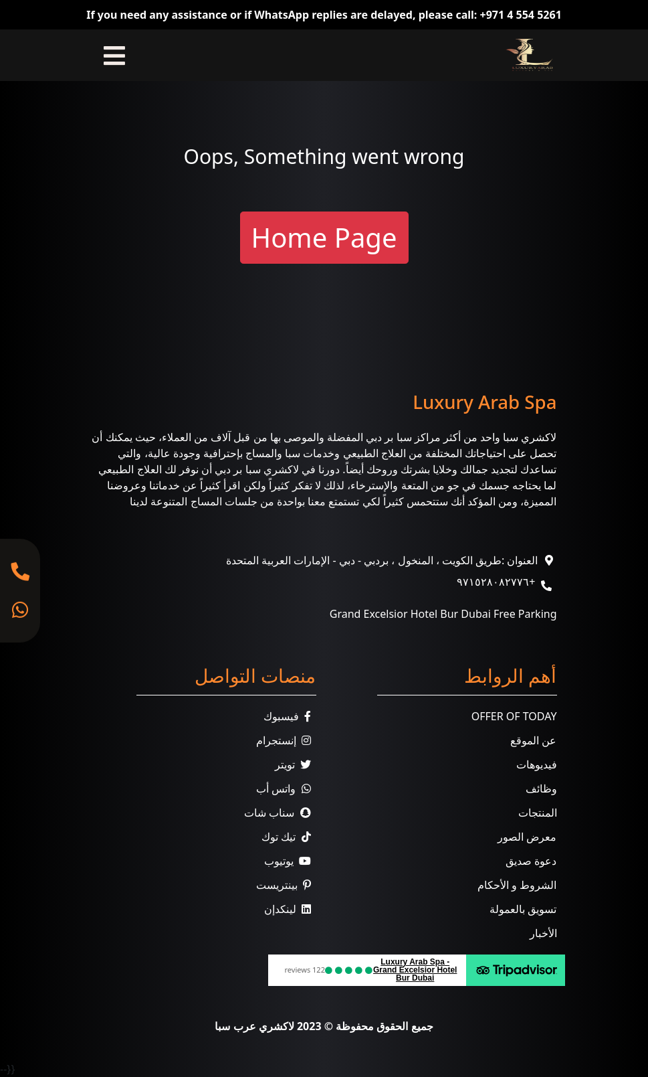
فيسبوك (289, 716)
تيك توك (288, 836)
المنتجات (537, 812)
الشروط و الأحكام (516, 885)
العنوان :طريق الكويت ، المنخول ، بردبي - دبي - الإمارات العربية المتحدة (382, 560)
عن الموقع (533, 740)
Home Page (324, 237)
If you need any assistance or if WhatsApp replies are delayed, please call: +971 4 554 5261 (324, 14)
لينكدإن (290, 909)
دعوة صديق (531, 860)
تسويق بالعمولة (523, 909)
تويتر (295, 764)
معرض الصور (527, 836)
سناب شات (280, 812)
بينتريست (286, 885)
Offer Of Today (514, 716)
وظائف (541, 788)
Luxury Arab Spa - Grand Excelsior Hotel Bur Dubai (415, 970)
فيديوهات (536, 764)
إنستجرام (286, 740)
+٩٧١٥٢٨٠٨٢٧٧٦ (496, 581)
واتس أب (286, 788)
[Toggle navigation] (114, 55)
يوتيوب (290, 860)
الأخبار (543, 933)
